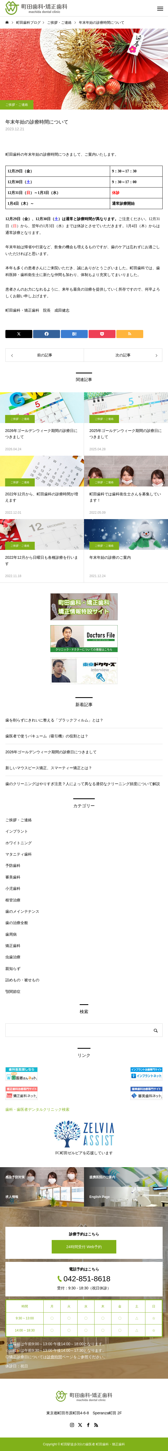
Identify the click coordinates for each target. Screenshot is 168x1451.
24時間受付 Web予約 (84, 1247)
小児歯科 (12, 888)
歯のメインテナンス (22, 911)
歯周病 (11, 934)
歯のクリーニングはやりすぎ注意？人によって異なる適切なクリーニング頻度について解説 (82, 784)
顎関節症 (12, 991)
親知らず (12, 968)
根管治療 (12, 900)
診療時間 (54, 1357)
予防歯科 (12, 865)
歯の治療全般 (16, 923)
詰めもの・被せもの (22, 980)
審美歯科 (12, 877)
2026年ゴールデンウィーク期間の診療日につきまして (51, 752)
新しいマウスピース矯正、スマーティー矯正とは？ (48, 768)
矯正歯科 (12, 946)
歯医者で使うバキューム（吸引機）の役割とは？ (46, 736)
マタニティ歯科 (18, 854)
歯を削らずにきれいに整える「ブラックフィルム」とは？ (54, 720)
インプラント (16, 831)
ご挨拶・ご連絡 (16, 105)
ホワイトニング (18, 843)
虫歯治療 (12, 957)
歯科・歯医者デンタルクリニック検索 (37, 1110)
